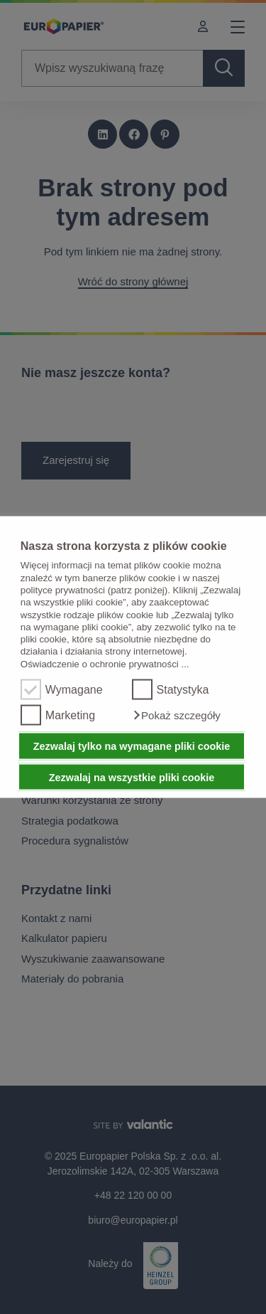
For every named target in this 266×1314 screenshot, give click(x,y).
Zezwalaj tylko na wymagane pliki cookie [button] (132, 746)
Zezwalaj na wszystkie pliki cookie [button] (132, 777)
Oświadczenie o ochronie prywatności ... (105, 663)
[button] (176, 715)
